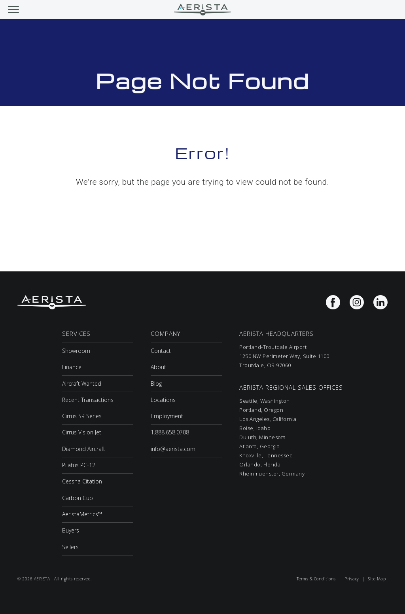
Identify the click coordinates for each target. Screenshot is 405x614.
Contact (161, 350)
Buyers (70, 530)
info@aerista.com (173, 449)
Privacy (351, 579)
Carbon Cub (77, 498)
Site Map (377, 579)
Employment (167, 416)
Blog (156, 383)
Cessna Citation (82, 481)
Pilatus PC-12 (78, 465)
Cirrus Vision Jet (81, 432)
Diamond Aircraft (83, 449)
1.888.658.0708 (170, 432)
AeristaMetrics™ (82, 514)
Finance (71, 367)
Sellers (70, 547)
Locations (163, 400)
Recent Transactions (88, 400)
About (158, 367)
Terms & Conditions (316, 579)
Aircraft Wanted (81, 383)
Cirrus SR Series (82, 416)
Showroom (76, 350)
